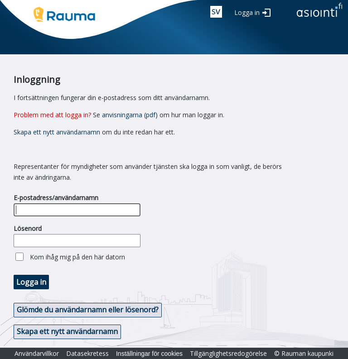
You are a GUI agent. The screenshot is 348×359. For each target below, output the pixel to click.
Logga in (247, 12)
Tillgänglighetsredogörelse (228, 353)
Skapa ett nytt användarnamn (57, 132)
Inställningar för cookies (149, 353)
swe (216, 11)
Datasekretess (87, 353)
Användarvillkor (36, 353)
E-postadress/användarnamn (56, 197)
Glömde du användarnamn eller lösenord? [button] (88, 310)
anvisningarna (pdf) (130, 114)
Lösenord (28, 228)
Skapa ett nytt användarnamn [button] (67, 331)
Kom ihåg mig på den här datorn (77, 257)
